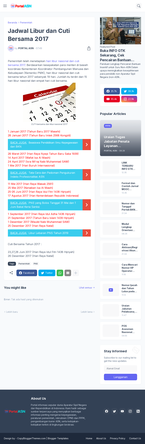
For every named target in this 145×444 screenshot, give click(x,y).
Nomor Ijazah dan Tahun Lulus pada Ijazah (129, 288)
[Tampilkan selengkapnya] (75, 273)
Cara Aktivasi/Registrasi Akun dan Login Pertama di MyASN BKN (129, 247)
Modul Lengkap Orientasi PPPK (127, 227)
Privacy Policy (117, 438)
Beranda (12, 22)
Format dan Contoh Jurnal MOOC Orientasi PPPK (130, 186)
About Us (101, 438)
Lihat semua (85, 287)
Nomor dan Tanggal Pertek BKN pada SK (128, 206)
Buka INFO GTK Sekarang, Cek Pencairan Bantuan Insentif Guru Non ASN (118, 55)
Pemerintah (26, 22)
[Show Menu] (5, 6)
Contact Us (135, 438)
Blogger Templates (58, 438)
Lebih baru (12, 311)
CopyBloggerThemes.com (31, 438)
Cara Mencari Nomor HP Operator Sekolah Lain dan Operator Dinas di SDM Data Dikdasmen (130, 268)
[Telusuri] (139, 6)
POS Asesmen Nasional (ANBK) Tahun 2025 (130, 329)
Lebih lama (86, 311)
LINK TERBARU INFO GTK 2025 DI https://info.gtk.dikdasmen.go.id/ (130, 166)
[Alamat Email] (120, 368)
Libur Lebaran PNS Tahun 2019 (48, 233)
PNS (36, 263)
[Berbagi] (88, 48)
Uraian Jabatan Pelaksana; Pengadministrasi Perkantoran (130, 309)
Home (89, 438)
